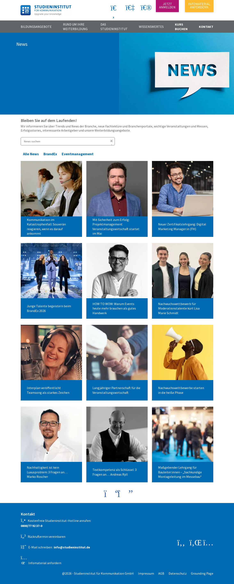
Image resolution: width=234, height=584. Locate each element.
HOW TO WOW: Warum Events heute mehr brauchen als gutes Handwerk (114, 308)
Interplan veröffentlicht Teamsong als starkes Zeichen (48, 390)
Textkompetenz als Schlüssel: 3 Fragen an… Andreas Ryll (114, 472)
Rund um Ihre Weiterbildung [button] (75, 26)
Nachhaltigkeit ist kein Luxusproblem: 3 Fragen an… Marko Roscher (47, 472)
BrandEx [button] (50, 154)
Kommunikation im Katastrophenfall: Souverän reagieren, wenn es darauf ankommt (46, 226)
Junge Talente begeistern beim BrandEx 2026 (49, 308)
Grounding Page (202, 573)
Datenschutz (178, 573)
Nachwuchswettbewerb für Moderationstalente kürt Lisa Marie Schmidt (179, 308)
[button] (145, 9)
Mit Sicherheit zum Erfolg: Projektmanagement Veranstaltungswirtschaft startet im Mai (115, 226)
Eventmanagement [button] (78, 154)
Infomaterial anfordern (41, 560)
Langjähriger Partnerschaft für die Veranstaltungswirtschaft (116, 390)
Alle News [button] (31, 154)
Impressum (146, 573)
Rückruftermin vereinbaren (43, 536)
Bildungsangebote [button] (36, 27)
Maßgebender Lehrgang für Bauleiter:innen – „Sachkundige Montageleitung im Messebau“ (180, 472)
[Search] (99, 8)
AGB (161, 573)
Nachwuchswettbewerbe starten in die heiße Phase (181, 390)
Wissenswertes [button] (151, 27)
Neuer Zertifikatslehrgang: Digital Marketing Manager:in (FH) (182, 226)
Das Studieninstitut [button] (114, 26)
